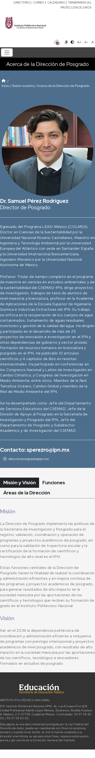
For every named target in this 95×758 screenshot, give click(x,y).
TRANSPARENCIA (79, 2)
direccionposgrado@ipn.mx (28, 459)
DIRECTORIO (22, 2)
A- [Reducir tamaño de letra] (86, 42)
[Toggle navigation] (7, 52)
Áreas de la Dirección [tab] (26, 493)
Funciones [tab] (53, 482)
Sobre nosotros (23, 86)
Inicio (5, 86)
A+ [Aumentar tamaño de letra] (79, 42)
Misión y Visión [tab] (19, 482)
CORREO (38, 2)
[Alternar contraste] (72, 42)
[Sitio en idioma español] (57, 42)
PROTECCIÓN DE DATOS (75, 7)
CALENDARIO (56, 2)
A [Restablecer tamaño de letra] (92, 42)
